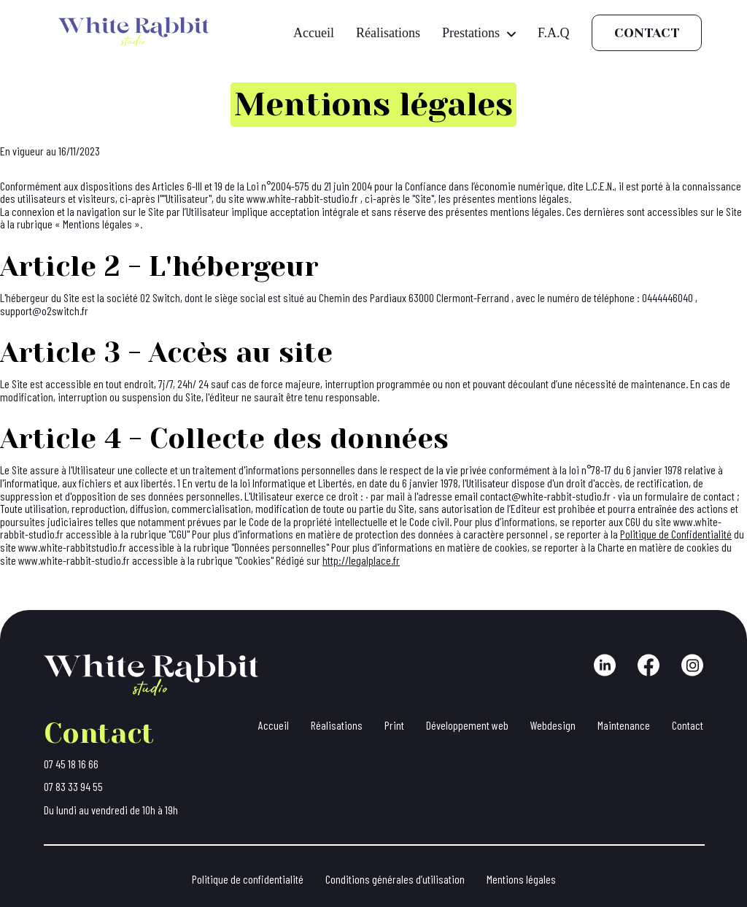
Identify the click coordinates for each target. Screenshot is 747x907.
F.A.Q (554, 33)
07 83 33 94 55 (73, 786)
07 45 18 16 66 (71, 764)
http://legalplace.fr (361, 560)
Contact (646, 33)
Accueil (313, 33)
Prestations (479, 33)
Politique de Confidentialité (676, 534)
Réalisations (388, 33)
